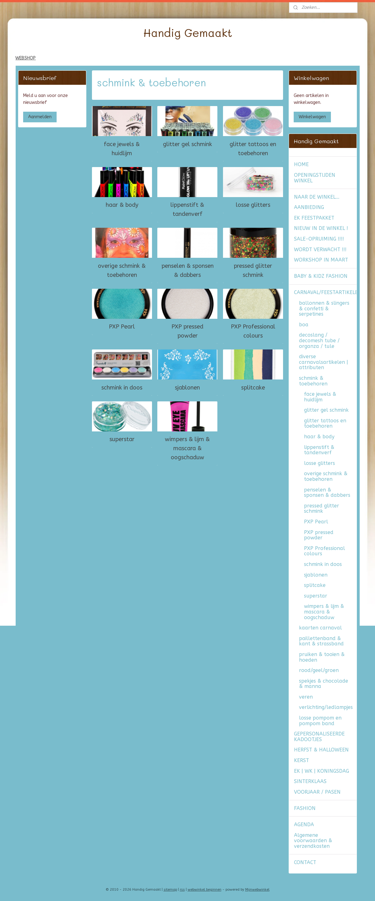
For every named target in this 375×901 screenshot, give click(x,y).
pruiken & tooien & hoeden (322, 657)
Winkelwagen (312, 117)
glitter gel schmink (187, 144)
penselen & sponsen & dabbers (187, 270)
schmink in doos (121, 387)
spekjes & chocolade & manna (323, 684)
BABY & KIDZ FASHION (320, 276)
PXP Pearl (122, 326)
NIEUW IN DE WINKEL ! (321, 228)
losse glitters (253, 204)
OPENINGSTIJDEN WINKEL (314, 178)
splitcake (253, 387)
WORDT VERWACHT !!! (320, 249)
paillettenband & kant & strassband (321, 641)
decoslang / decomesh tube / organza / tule (319, 340)
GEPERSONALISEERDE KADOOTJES (319, 736)
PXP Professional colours (253, 331)
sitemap (170, 890)
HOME (301, 164)
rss (182, 890)
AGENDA (304, 824)
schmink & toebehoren (313, 381)
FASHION (305, 808)
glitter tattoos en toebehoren (253, 149)
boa (303, 325)
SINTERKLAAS (310, 781)
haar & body (122, 204)
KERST (301, 760)
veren (306, 697)
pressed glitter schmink (253, 270)
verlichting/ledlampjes (326, 707)
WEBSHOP (25, 58)
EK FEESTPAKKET (314, 218)
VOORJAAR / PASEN (317, 792)
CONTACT (305, 862)
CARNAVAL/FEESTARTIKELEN (325, 292)
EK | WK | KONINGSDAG (321, 771)
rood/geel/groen (319, 670)
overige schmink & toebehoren (122, 270)
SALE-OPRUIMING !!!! (319, 239)
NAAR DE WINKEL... (316, 197)
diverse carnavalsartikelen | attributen (323, 362)
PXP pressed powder (187, 331)
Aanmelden (40, 117)
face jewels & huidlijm (122, 149)
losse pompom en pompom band (320, 720)
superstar (121, 439)
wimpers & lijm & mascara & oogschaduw (187, 448)
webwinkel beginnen (204, 890)
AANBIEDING (309, 207)
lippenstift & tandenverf (187, 209)
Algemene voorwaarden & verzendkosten (313, 840)
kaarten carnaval (320, 628)
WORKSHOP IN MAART (321, 260)
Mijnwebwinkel (257, 890)
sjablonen (187, 387)
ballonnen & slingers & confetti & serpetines (324, 308)
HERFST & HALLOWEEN (321, 750)
